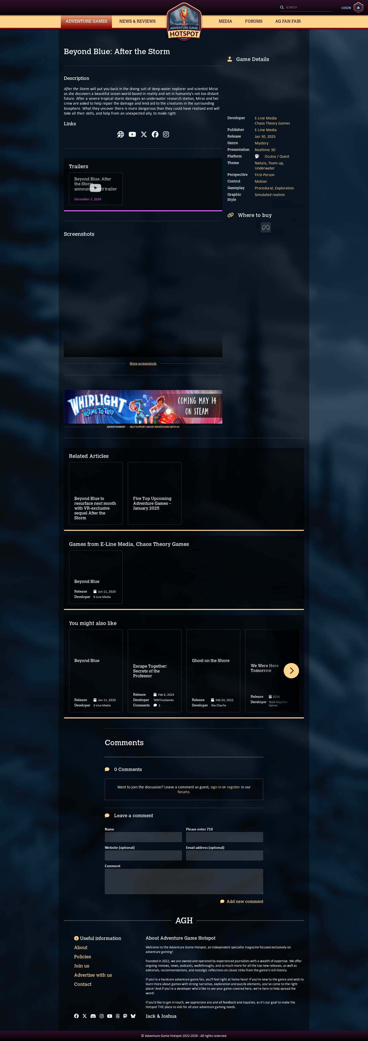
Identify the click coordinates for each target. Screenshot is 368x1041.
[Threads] (118, 1016)
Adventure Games (86, 21)
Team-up (275, 163)
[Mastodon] (125, 1016)
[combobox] (305, 7)
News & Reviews (137, 21)
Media (225, 21)
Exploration (284, 188)
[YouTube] (109, 1016)
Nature (260, 163)
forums (183, 791)
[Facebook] (76, 1016)
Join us (81, 966)
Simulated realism (270, 194)
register (233, 787)
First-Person (264, 174)
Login (346, 7)
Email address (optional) (205, 848)
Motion (261, 181)
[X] (84, 1016)
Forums (253, 21)
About (80, 947)
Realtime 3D (265, 149)
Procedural (264, 188)
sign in (216, 787)
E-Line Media (266, 118)
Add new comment (241, 901)
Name (109, 829)
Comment (112, 866)
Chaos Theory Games (272, 123)
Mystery (261, 143)
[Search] (305, 7)
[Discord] (93, 1016)
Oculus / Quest (277, 156)
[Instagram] (102, 1016)
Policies (82, 957)
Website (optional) (120, 848)
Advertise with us (93, 975)
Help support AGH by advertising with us (154, 427)
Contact (82, 984)
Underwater (265, 168)
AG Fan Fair (288, 21)
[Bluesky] (133, 1016)
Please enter (199, 829)
